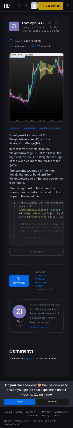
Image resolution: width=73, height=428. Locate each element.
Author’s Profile (39, 327)
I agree (19, 401)
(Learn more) (43, 394)
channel (15, 128)
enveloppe (29, 128)
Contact (18, 412)
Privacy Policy (46, 414)
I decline (52, 401)
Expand (36, 251)
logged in (29, 358)
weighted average (50, 128)
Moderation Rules (61, 414)
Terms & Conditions (32, 414)
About (8, 412)
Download (19, 280)
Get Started (51, 5)
